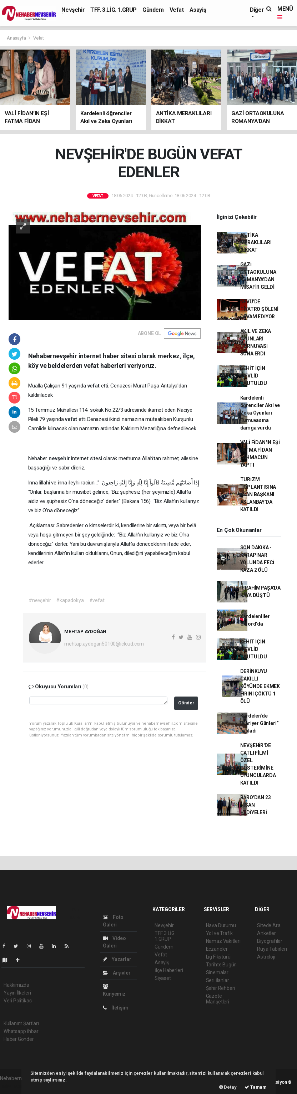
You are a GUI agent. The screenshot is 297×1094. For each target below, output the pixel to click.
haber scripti (13, 1086)
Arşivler (116, 973)
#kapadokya (70, 600)
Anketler (266, 933)
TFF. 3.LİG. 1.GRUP (113, 9)
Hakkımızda (16, 985)
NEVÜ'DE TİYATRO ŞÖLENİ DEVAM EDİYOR (259, 309)
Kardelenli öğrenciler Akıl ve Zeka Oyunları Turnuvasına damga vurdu (260, 413)
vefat (94, 385)
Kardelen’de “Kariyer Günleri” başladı (259, 723)
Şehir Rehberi (220, 988)
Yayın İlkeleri (17, 993)
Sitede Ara (268, 925)
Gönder (186, 702)
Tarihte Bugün (221, 964)
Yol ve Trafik (219, 933)
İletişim (115, 1008)
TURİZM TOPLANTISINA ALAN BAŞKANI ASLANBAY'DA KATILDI (258, 494)
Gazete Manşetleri (217, 999)
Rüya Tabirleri (272, 949)
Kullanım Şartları (21, 1023)
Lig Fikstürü (218, 957)
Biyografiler (269, 941)
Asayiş (198, 9)
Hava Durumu (221, 925)
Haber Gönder (19, 1039)
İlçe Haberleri (169, 970)
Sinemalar (217, 972)
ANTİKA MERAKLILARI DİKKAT (256, 242)
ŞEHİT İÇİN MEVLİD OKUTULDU (253, 375)
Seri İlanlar (217, 980)
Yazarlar (117, 959)
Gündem (153, 9)
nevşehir (60, 458)
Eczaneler (217, 949)
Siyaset (163, 978)
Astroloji (266, 957)
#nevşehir (40, 600)
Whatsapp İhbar (21, 1031)
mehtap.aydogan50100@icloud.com (104, 644)
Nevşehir (73, 9)
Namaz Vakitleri (223, 941)
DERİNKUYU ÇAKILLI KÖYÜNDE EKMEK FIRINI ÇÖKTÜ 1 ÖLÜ (260, 686)
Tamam (256, 1087)
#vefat (97, 600)
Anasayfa (17, 38)
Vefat (177, 9)
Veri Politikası (18, 1000)
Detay (228, 1087)
